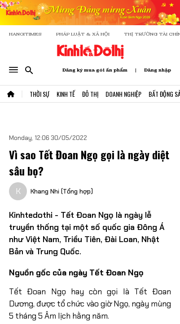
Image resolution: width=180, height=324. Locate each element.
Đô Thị (90, 94)
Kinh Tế (66, 94)
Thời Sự (39, 94)
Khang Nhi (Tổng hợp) (62, 191)
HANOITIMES (25, 34)
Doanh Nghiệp (123, 94)
